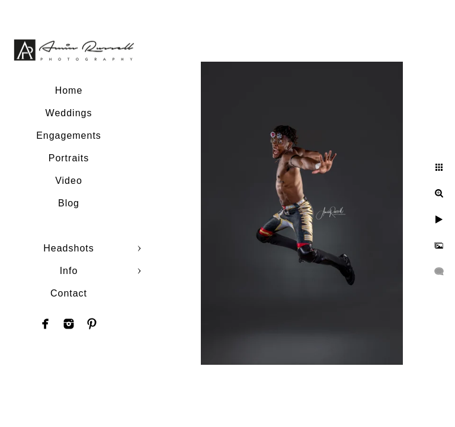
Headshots (68, 248)
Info (69, 271)
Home (69, 90)
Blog (68, 203)
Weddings (69, 113)
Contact (68, 293)
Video (68, 181)
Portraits (69, 158)
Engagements (68, 135)
